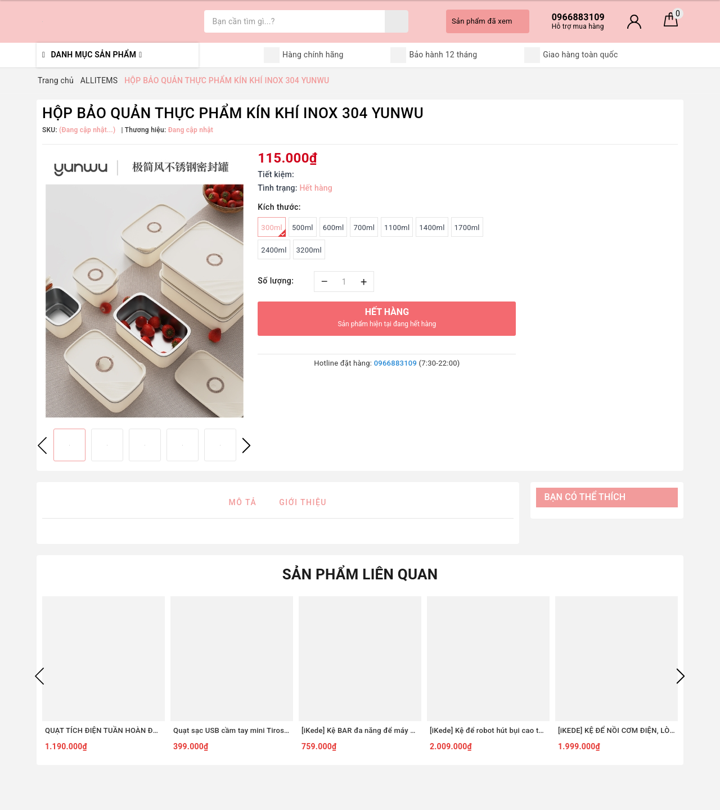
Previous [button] (42, 445)
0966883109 (395, 363)
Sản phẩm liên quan (360, 574)
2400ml (273, 250)
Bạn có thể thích (585, 497)
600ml (333, 227)
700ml (364, 227)
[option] (144, 285)
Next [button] (246, 445)
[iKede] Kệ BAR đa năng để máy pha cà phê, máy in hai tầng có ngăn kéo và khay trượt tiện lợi (360, 730)
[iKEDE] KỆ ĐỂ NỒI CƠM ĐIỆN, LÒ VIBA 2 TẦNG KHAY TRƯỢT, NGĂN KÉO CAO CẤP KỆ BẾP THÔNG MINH (616, 730)
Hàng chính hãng (304, 55)
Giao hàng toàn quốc (571, 55)
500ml (302, 227)
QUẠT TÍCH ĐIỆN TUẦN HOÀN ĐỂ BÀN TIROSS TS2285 (103, 730)
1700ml (467, 227)
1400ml (431, 227)
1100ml (397, 227)
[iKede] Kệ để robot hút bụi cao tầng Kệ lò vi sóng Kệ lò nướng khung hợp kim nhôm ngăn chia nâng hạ (488, 730)
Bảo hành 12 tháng (433, 55)
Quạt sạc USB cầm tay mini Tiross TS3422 (231, 730)
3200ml (309, 250)
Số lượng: (276, 280)
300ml (273, 230)
